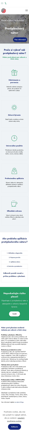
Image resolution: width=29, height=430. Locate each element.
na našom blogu (19, 402)
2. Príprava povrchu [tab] (14, 257)
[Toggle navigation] (26, 10)
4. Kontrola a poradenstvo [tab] (14, 266)
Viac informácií (20, 39)
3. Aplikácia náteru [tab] (14, 262)
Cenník (14, 314)
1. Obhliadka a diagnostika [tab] (14, 253)
